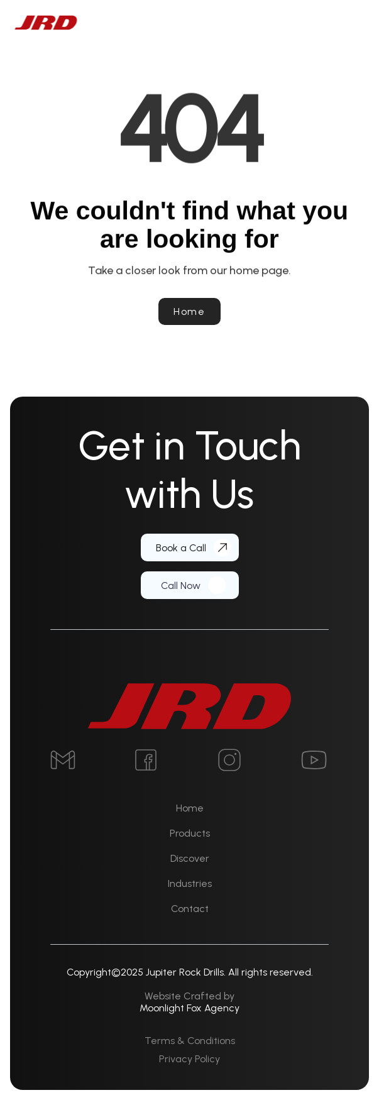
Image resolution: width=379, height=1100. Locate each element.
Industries (190, 883)
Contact (190, 909)
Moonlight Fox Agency (189, 1008)
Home (190, 808)
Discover (189, 858)
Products (190, 833)
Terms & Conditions (190, 1041)
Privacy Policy (189, 1059)
